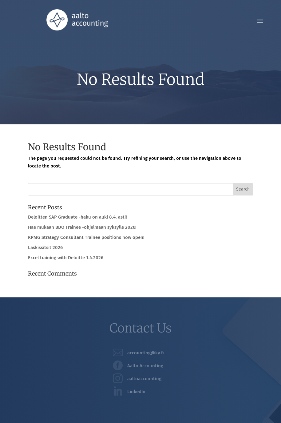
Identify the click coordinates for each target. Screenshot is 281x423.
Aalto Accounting (145, 366)
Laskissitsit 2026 (45, 247)
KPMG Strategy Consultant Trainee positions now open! (86, 237)
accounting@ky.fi (145, 353)
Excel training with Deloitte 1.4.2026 (65, 257)
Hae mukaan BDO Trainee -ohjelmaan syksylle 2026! (82, 227)
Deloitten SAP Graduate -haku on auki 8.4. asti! (77, 217)
